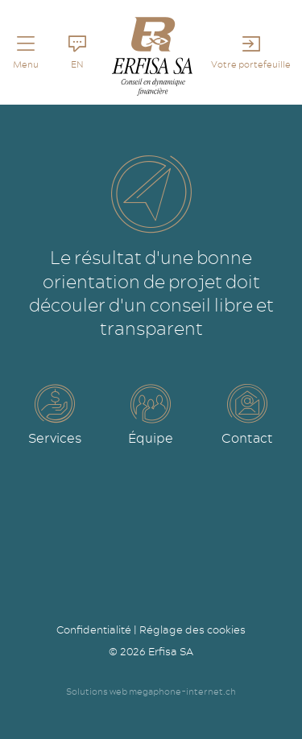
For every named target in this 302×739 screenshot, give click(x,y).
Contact (247, 438)
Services (54, 438)
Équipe (150, 438)
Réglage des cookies (192, 629)
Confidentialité (93, 629)
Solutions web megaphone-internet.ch (151, 691)
